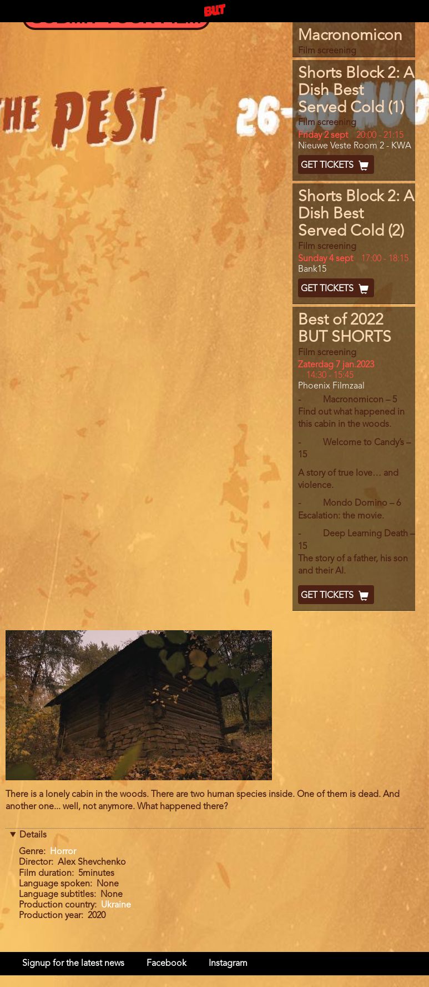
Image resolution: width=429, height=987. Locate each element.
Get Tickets (336, 166)
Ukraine (116, 905)
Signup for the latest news (73, 963)
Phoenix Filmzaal (331, 386)
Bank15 (312, 269)
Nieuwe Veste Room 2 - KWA (354, 146)
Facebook (166, 963)
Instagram (228, 963)
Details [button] (33, 835)
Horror (63, 852)
